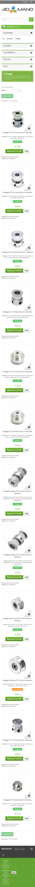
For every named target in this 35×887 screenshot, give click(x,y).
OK (14, 872)
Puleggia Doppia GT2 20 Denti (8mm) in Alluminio (17, 556)
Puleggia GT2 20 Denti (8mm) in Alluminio (17, 312)
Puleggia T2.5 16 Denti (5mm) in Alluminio (17, 740)
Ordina (3, 90)
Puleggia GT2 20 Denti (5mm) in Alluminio (17, 192)
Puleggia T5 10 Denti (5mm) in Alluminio (17, 800)
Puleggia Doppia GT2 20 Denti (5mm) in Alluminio (17, 492)
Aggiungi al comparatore (8, 158)
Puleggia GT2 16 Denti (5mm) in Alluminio (17, 133)
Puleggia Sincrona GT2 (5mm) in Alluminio (17, 680)
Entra (31, 2)
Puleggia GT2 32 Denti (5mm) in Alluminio (17, 372)
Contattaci (25, 2)
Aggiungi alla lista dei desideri (10, 157)
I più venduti (9, 52)
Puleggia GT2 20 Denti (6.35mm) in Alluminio (17, 252)
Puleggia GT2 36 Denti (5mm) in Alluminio (17, 431)
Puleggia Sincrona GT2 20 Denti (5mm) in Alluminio (17, 620)
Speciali (7, 59)
